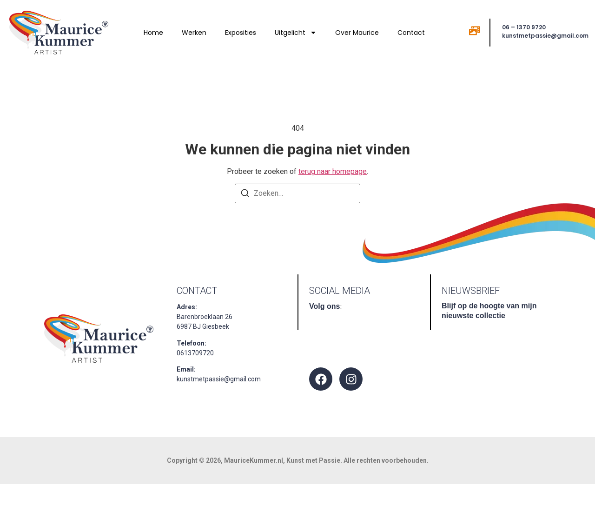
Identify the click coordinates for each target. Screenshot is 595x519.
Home (153, 32)
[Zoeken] (245, 195)
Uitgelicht (296, 32)
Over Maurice (357, 32)
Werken (194, 32)
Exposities (240, 32)
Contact (411, 32)
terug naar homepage (332, 171)
